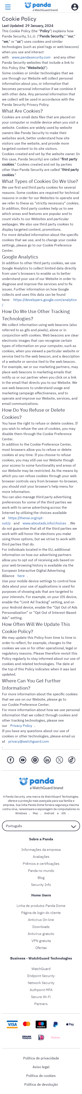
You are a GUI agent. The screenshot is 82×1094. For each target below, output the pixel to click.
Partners (41, 1004)
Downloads (41, 926)
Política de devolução (41, 1084)
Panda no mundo (41, 870)
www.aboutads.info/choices (44, 523)
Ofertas (41, 947)
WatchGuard (41, 969)
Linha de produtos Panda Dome (41, 905)
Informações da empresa (41, 849)
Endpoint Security (41, 976)
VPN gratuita (41, 940)
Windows (21, 813)
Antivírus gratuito (41, 933)
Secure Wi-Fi (41, 997)
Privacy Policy (21, 725)
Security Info (41, 884)
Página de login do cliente (41, 912)
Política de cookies (41, 1075)
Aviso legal (41, 1067)
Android (49, 813)
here (21, 576)
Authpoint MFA (41, 990)
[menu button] (8, 7)
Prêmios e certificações (41, 863)
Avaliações (41, 856)
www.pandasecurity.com (31, 57)
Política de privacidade (41, 1058)
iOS (63, 813)
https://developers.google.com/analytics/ (39, 302)
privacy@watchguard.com (28, 741)
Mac (35, 813)
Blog (41, 877)
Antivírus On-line (41, 919)
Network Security (41, 983)
